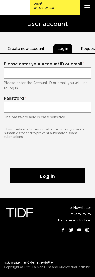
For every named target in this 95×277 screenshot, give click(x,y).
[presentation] (47, 151)
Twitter (71, 230)
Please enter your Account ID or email (44, 64)
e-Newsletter (80, 208)
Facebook (63, 230)
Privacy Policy (80, 214)
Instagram (87, 230)
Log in (47, 175)
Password (15, 98)
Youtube (79, 230)
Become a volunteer (74, 220)
